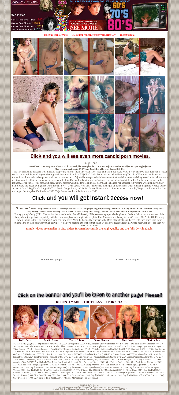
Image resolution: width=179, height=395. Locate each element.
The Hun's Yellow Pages (56, 35)
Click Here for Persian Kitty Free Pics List (93, 35)
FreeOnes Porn (127, 35)
